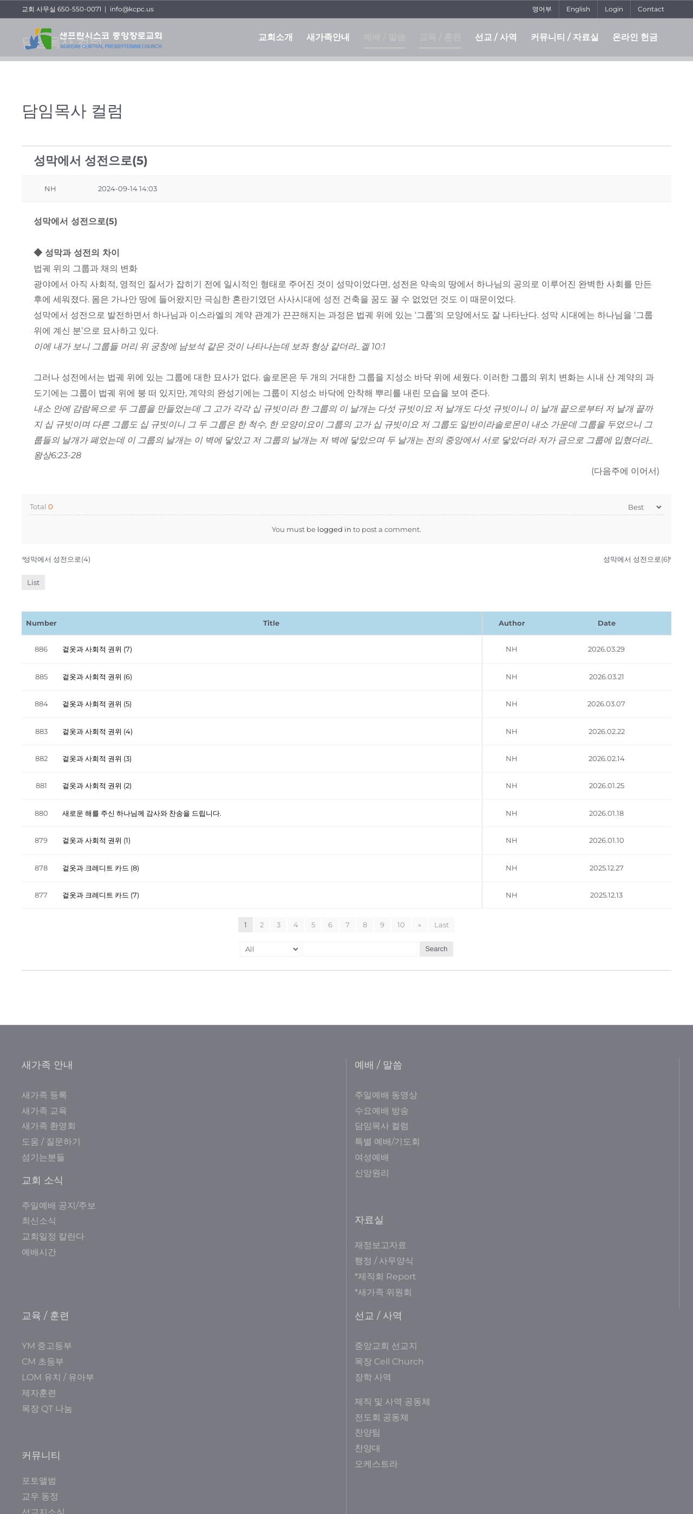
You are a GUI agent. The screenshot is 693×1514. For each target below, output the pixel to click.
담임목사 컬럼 (382, 1126)
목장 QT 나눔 (47, 1408)
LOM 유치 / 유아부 (58, 1377)
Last (441, 924)
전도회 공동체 (382, 1417)
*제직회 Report (385, 1276)
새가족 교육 (44, 1111)
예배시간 (39, 1252)
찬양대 (368, 1448)
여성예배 (372, 1157)
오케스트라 (376, 1464)
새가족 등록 (44, 1095)
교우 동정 (40, 1496)
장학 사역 (373, 1377)
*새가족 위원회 (383, 1292)
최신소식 (39, 1221)
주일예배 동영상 (386, 1095)
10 (401, 924)
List (33, 582)
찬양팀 (368, 1432)
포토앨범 (39, 1481)
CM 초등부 (43, 1361)
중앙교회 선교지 (386, 1346)
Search (436, 949)
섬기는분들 (43, 1157)
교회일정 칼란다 (53, 1236)
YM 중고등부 (47, 1346)
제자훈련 (39, 1393)
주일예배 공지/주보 (59, 1205)
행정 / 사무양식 (384, 1261)
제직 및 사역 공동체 (392, 1401)
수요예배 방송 (382, 1111)
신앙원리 (372, 1173)
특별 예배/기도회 (387, 1141)
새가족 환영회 (49, 1126)
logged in (334, 529)
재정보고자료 (381, 1245)
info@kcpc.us (132, 9)
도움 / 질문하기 (51, 1141)
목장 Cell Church (389, 1361)
